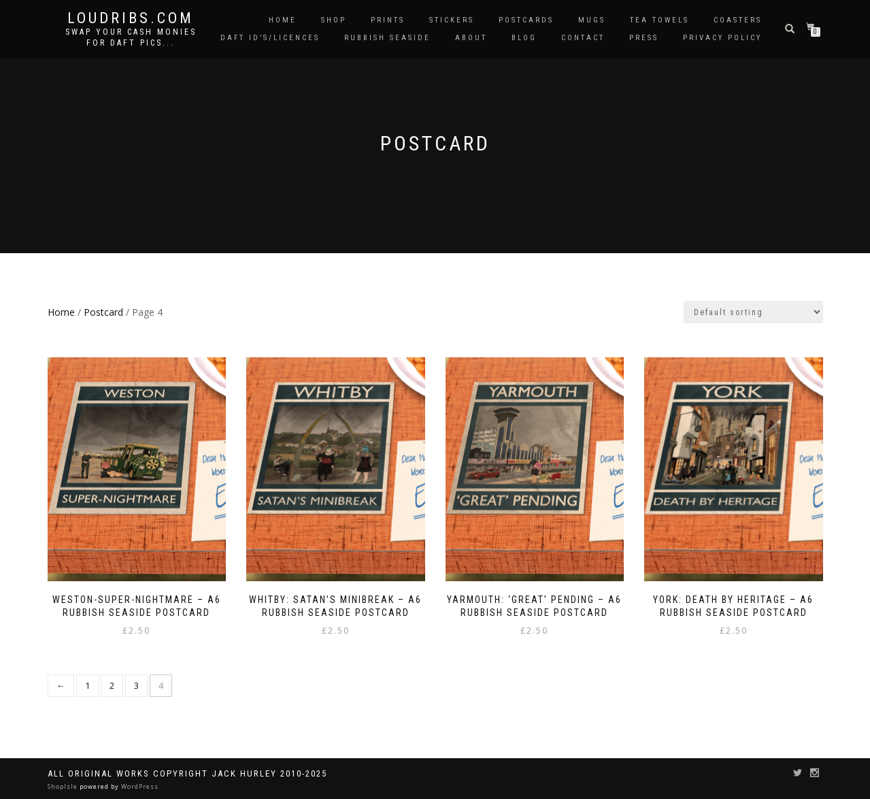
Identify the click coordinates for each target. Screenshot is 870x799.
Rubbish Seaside (387, 37)
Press (643, 37)
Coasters (738, 20)
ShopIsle (64, 786)
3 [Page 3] (136, 685)
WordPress (138, 786)
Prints (388, 20)
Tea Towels (659, 20)
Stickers (451, 20)
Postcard (103, 312)
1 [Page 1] (87, 685)
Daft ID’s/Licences (270, 37)
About (471, 37)
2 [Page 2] (112, 685)
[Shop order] (753, 312)
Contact (583, 37)
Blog (524, 37)
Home (283, 20)
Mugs (591, 20)
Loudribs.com (130, 18)
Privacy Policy (722, 37)
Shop (333, 20)
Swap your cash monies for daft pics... (131, 37)
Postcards (526, 20)
